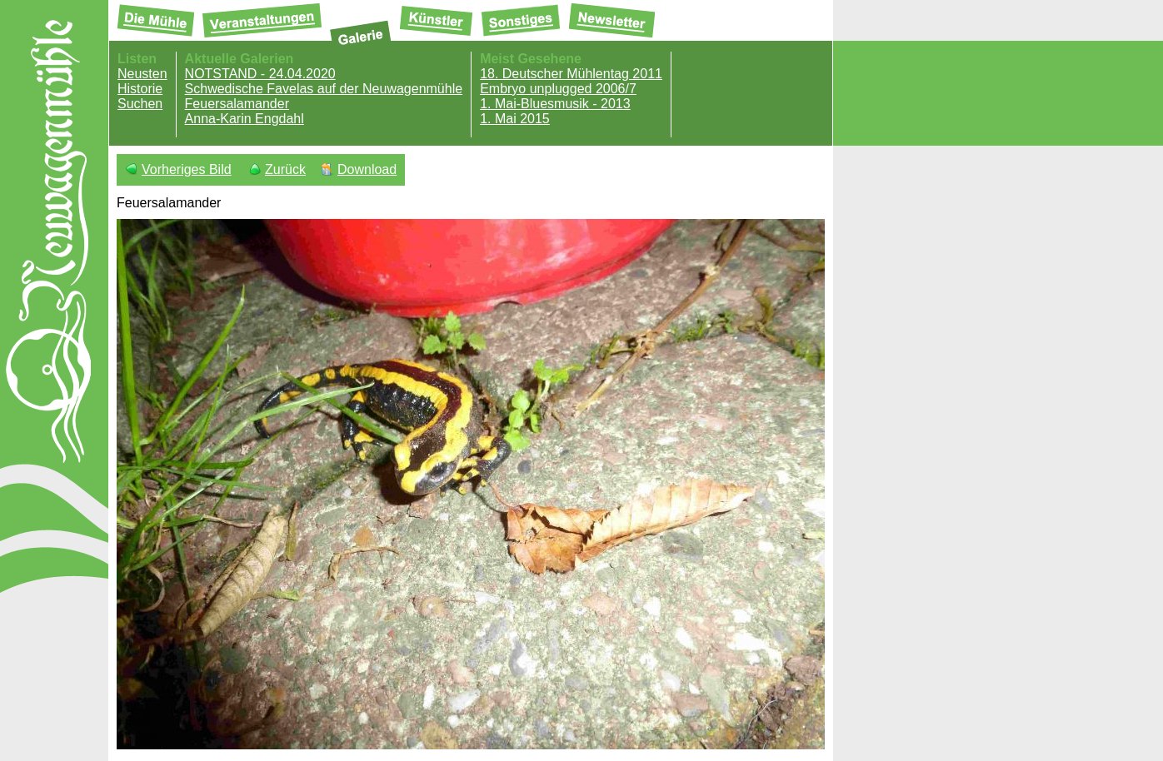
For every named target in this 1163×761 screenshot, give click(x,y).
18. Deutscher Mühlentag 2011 (571, 74)
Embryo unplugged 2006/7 (558, 89)
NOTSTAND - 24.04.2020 (260, 74)
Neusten (142, 74)
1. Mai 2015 (515, 119)
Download (367, 169)
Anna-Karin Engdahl (244, 119)
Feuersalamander (237, 104)
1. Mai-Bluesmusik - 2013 (555, 104)
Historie (139, 89)
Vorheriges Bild (187, 169)
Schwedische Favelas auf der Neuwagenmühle (324, 89)
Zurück (285, 169)
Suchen (139, 104)
